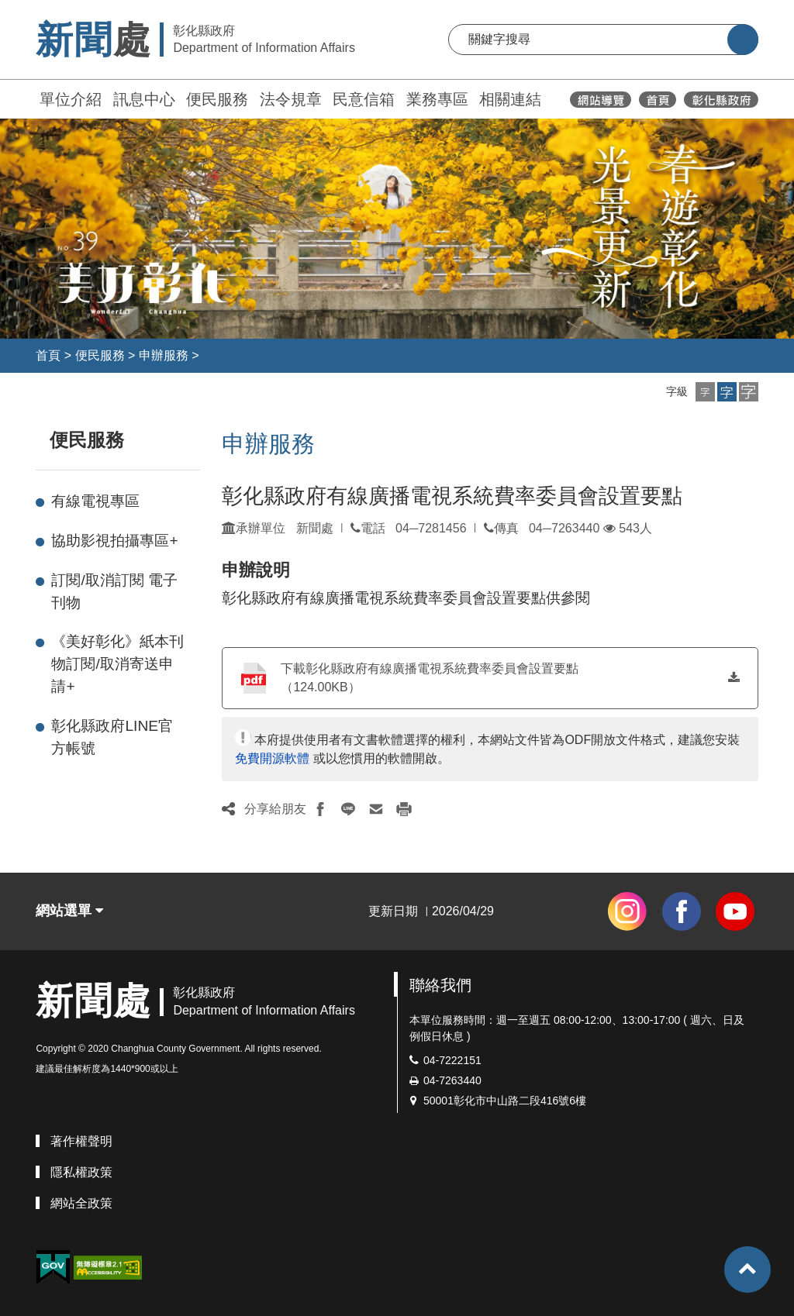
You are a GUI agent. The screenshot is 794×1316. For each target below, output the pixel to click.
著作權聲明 (81, 1141)
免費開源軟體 (272, 758)
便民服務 (217, 99)
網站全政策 (81, 1203)
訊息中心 (144, 99)
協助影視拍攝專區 (114, 540)
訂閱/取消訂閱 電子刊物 (114, 591)
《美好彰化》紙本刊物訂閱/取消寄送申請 (117, 663)
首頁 (48, 355)
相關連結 (510, 99)
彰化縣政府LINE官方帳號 (112, 737)
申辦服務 (163, 355)
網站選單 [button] (69, 910)
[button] (705, 391)
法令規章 (291, 99)
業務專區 (437, 99)
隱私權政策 (81, 1172)
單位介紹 (71, 99)
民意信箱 (364, 99)
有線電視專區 (95, 501)
